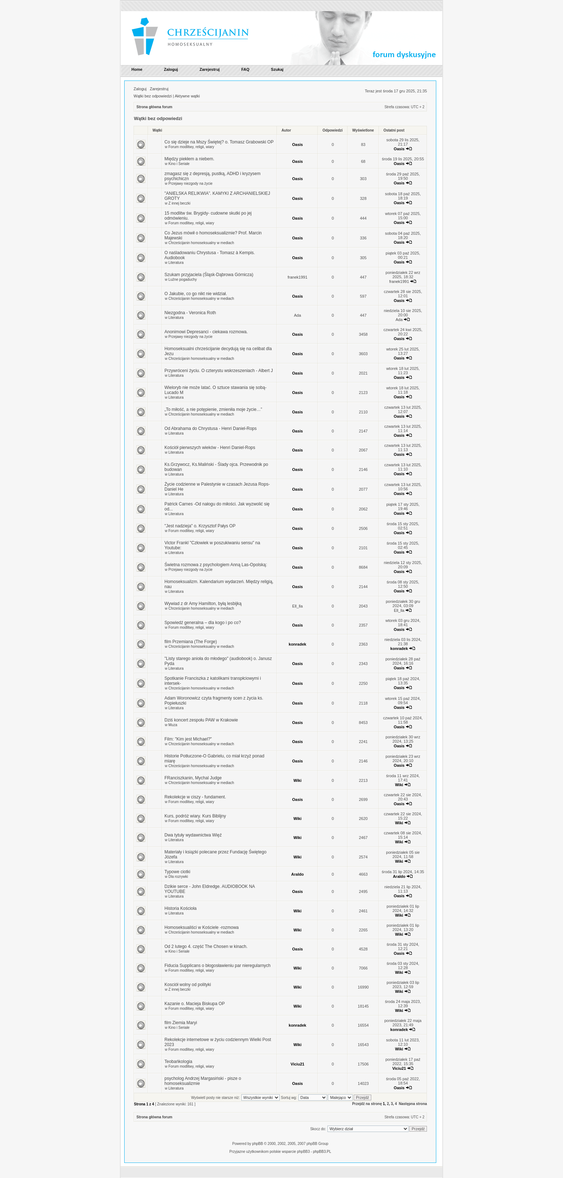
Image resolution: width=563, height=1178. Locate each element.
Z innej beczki (179, 203)
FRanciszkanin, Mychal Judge (193, 777)
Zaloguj (140, 89)
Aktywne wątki (187, 96)
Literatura (175, 263)
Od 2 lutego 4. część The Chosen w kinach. (205, 946)
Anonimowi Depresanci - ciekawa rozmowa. (206, 331)
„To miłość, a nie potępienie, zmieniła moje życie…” (213, 409)
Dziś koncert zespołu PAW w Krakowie (201, 720)
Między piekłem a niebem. (189, 158)
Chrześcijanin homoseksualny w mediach (201, 243)
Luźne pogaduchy (182, 279)
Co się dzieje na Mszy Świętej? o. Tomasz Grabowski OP (219, 142)
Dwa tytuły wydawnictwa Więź (193, 835)
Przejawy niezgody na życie (190, 183)
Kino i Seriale (179, 164)
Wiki (297, 780)
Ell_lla (297, 606)
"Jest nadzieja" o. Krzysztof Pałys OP (200, 525)
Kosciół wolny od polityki (187, 984)
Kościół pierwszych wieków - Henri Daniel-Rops (209, 447)
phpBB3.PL (322, 1152)
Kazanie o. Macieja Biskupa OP (194, 1003)
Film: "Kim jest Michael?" (188, 739)
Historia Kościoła (180, 908)
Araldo (297, 874)
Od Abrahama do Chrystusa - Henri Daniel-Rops (210, 428)
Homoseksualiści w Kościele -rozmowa (201, 927)
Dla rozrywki (178, 877)
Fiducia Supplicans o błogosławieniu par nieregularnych (217, 965)
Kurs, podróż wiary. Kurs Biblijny (195, 816)
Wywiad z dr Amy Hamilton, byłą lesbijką (203, 603)
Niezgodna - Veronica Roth (190, 312)
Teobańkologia (178, 1061)
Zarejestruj (159, 89)
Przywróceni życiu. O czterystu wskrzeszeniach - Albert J (218, 370)
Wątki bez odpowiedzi (153, 96)
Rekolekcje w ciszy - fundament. (195, 796)
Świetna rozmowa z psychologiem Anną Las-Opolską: (215, 564)
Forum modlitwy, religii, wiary (191, 147)
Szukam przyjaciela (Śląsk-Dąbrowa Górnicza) (208, 274)
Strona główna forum (154, 107)
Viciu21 (297, 1064)
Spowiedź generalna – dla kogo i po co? (202, 622)
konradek (297, 644)
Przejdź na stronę (367, 1104)
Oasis (297, 144)
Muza (172, 725)
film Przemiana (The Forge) (190, 641)
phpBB (257, 1144)
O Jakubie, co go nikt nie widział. (195, 293)
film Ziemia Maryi (180, 1022)
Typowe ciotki (177, 871)
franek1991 (297, 277)
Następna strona (413, 1104)
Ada (297, 315)
